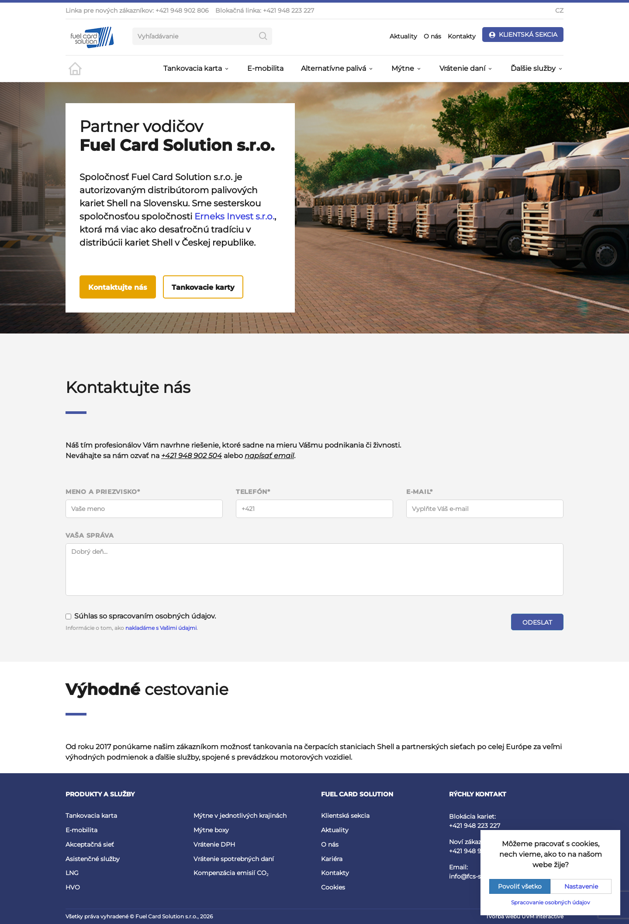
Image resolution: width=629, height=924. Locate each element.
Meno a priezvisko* (103, 492)
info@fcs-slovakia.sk (479, 876)
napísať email (269, 456)
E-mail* (419, 492)
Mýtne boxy (211, 830)
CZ (559, 10)
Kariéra (331, 859)
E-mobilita (265, 68)
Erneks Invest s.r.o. (234, 216)
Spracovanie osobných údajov (550, 902)
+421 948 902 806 (182, 10)
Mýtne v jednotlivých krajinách (240, 816)
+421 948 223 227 (288, 10)
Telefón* (253, 492)
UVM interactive (542, 916)
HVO (73, 887)
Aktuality (403, 36)
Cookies (333, 887)
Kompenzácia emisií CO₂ (231, 873)
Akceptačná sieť (90, 844)
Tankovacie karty (203, 287)
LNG (72, 873)
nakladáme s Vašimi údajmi (161, 628)
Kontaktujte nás (117, 287)
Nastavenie (581, 886)
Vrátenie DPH (214, 844)
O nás (432, 36)
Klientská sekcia (345, 816)
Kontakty (462, 36)
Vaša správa (90, 535)
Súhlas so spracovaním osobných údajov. (141, 616)
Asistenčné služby (93, 859)
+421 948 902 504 (191, 456)
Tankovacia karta (91, 816)
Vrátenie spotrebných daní (234, 859)
